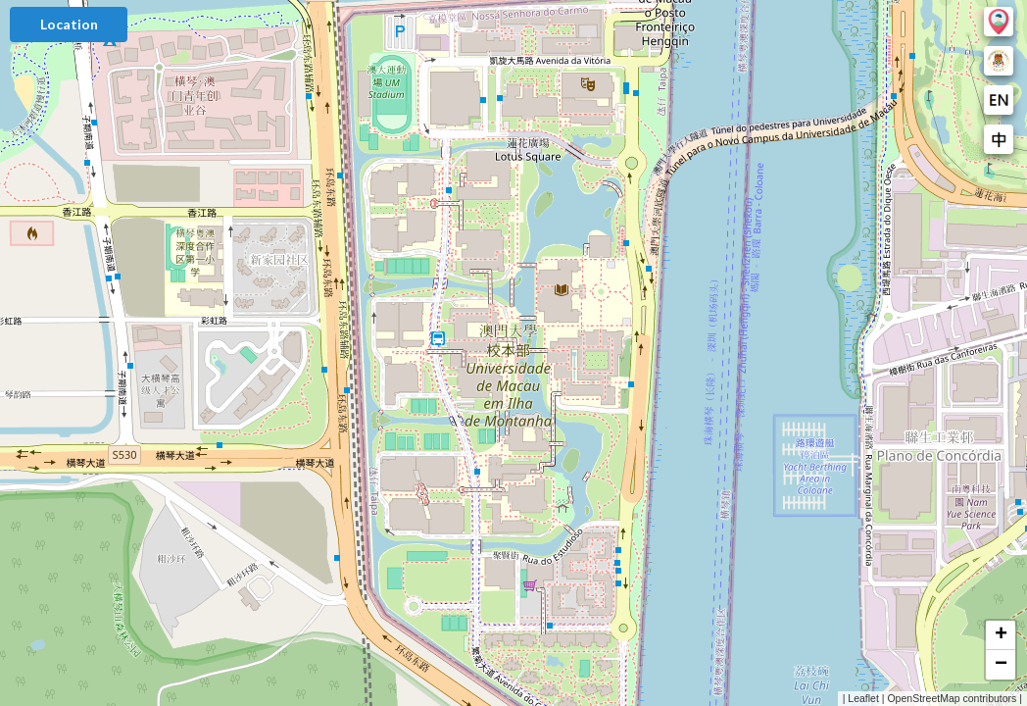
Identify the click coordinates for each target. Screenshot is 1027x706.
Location (69, 24)
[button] (1000, 635)
